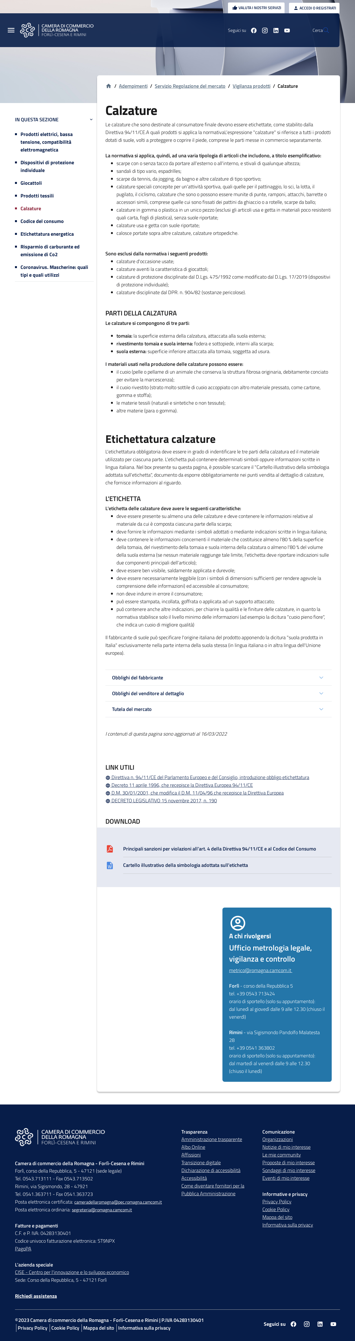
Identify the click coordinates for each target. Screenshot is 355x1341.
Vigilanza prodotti (251, 86)
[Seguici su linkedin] (262, 30)
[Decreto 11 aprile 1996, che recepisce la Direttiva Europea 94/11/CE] (218, 785)
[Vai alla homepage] (108, 86)
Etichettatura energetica (47, 234)
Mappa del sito (277, 1217)
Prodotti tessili (37, 195)
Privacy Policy (276, 1202)
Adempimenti (133, 86)
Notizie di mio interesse (286, 1147)
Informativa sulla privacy (287, 1225)
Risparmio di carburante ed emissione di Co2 (50, 250)
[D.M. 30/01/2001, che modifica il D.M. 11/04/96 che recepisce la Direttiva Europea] (218, 793)
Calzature (31, 208)
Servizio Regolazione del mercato (190, 86)
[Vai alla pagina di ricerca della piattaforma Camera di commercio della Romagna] (322, 30)
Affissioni (191, 1155)
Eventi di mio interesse (286, 1178)
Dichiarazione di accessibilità (210, 1170)
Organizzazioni (277, 1139)
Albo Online (193, 1147)
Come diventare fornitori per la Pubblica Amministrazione (212, 1190)
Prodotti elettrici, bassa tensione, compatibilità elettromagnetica (47, 141)
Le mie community (281, 1155)
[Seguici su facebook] (240, 30)
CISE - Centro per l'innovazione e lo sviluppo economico (72, 1272)
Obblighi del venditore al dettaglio (148, 693)
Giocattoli (31, 183)
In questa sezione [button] (54, 119)
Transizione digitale (201, 1163)
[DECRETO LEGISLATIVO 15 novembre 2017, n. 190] (218, 801)
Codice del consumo (42, 221)
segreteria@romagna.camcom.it (102, 1210)
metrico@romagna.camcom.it (260, 970)
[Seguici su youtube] (273, 30)
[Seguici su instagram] (251, 30)
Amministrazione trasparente (211, 1139)
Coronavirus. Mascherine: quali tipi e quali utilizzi (54, 271)
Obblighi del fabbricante (137, 677)
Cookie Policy (276, 1209)
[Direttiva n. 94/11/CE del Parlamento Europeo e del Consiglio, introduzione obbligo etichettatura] (218, 777)
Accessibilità (194, 1178)
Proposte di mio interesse (288, 1163)
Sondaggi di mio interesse (288, 1170)
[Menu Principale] (11, 30)
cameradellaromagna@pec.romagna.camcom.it (118, 1202)
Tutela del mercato (132, 709)
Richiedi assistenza (36, 1296)
